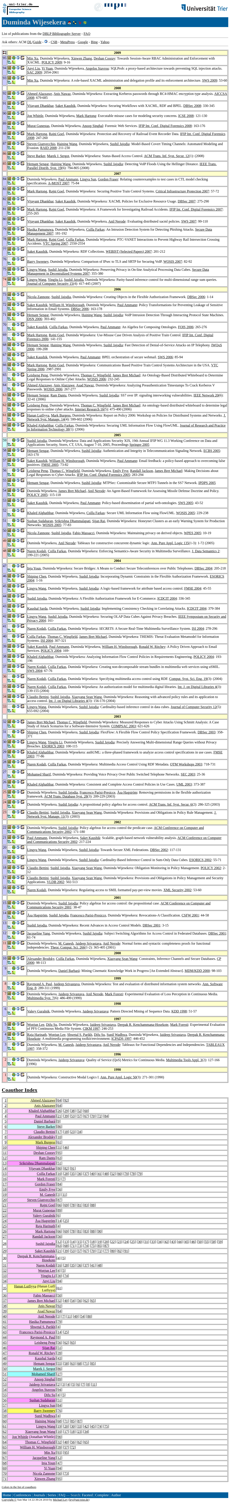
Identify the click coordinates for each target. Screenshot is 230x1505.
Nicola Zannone (38, 297)
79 (139, 1174)
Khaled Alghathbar (40, 425)
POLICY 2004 (51, 650)
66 (59, 1205)
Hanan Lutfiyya (38, 415)
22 (4, 1210)
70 (92, 1116)
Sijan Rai (98, 521)
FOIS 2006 (186, 327)
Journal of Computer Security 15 (50, 283)
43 (173, 1242)
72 (99, 1116)
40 (92, 1174)
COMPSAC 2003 (123, 726)
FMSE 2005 (49, 465)
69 (66, 1205)
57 (79, 1116)
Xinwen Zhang (81, 58)
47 (4, 1353)
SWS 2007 (188, 221)
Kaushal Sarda (37, 608)
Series (52, 1495)
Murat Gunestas (38, 126)
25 (66, 1221)
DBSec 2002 (159, 850)
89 (59, 1210)
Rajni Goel (56, 134)
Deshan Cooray (104, 58)
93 (59, 1452)
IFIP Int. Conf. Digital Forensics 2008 (165, 126)
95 (59, 1153)
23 (72, 1132)
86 (59, 1126)
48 (106, 1174)
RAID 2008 (48, 148)
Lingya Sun (88, 179)
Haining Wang (67, 144)
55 (206, 1242)
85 (99, 1246)
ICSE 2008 (186, 116)
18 (66, 1132)
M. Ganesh (66, 943)
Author (116, 1495)
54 (72, 1301)
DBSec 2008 (192, 106)
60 (86, 1111)
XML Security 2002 (177, 890)
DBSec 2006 (196, 297)
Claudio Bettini (38, 697)
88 (92, 1205)
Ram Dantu (58, 395)
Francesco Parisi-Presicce (97, 792)
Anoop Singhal (92, 126)
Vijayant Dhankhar (40, 106)
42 (166, 1242)
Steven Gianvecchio (41, 144)
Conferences (22, 1495)
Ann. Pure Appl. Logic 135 (170, 543)
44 (180, 1242)
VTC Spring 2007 (55, 243)
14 (4, 1168)
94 (59, 1281)
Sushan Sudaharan (40, 521)
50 (200, 1242)
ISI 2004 (198, 628)
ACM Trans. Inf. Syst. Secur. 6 (170, 804)
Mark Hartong (86, 116)
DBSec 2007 (186, 201)
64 (59, 1100)
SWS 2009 (209, 80)
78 (133, 1174)
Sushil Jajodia (119, 144)
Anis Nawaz (62, 94)
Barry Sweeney (37, 261)
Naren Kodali (36, 551)
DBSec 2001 (151, 925)
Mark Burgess (61, 415)
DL (29, 42)
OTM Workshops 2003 (186, 764)
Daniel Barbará (68, 971)
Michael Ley (60, 1499)
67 (86, 1116)
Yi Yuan (47, 68)
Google (83, 42)
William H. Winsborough (66, 305)
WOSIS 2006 (96, 379)
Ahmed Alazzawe (39, 94)
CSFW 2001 (190, 915)
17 (59, 1132)
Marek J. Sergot (58, 156)
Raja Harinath (37, 1035)
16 (4, 1179)
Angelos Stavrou (97, 68)
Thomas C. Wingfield (96, 375)
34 (79, 1132)
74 (86, 1246)
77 (106, 1251)
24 (4, 1221)
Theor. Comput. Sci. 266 (67, 947)
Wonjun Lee (35, 1024)
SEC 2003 (188, 774)
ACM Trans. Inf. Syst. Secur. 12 (166, 156)
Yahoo (104, 42)
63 (59, 1158)
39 (66, 1116)
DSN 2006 (34, 319)
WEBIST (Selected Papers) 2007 (129, 251)
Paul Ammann (68, 179)
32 (4, 1270)
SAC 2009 (34, 72)
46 (66, 1147)
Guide (37, 42)
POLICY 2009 (52, 62)
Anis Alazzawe (63, 385)
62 (86, 1301)
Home (7, 1495)
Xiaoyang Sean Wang (87, 697)
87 (59, 1200)
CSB (54, 42)
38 (72, 1111)
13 (4, 1163)
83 (86, 1205)
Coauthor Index (19, 1090)
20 (4, 1200)
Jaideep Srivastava (88, 943)
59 (220, 1242)
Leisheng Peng (37, 375)
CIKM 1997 (91, 1028)
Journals (39, 1495)
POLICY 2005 (37, 495)
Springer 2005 (139, 444)
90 (99, 1231)
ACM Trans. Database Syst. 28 (65, 796)
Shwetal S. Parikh (79, 1035)
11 (4, 1153)
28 (66, 1174)
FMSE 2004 (192, 588)
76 (59, 1410)
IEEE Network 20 (206, 395)
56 (59, 1189)
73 (79, 1246)
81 (79, 1205)
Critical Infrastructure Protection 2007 (182, 191)
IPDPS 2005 (207, 483)
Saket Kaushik (65, 106)
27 (4, 1236)
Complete (102, 1495)
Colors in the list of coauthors (19, 1487)
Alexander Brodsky (40, 959)
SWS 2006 (165, 357)
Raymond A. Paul (39, 984)
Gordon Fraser (108, 179)
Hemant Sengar (38, 164)
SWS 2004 (34, 671)
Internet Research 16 (89, 409)
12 (4, 1158)
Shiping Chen (36, 576)
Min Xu (32, 58)
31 (59, 1147)
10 (59, 1137)
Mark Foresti (114, 994)
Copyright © (9, 1499)
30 (139, 1242)
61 (59, 1142)
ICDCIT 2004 (167, 598)
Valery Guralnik (38, 1011)
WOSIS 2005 (185, 513)
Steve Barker (36, 156)
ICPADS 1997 (121, 1038)
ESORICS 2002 (200, 860)
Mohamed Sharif (39, 774)
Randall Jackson (141, 471)
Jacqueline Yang (38, 933)
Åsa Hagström (127, 792)
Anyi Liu (33, 68)
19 (4, 1194)
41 (99, 1174)
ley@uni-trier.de (78, 1499)
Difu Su (51, 1024)
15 (4, 1174)
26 (59, 1111)
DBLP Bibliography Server (62, 34)
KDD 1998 (179, 1011)
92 (66, 1100)
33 (153, 1242)
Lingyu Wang (36, 269)
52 (79, 1111)
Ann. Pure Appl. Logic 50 (118, 1077)
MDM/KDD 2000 (197, 971)
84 (106, 1116)
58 (213, 1242)
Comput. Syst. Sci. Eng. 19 (188, 679)
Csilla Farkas (95, 229)
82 (66, 1168)
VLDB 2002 (55, 882)
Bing (94, 42)
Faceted (87, 1495)
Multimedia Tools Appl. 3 (184, 1060)
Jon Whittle (35, 116)
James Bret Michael (126, 375)
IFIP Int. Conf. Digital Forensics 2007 (196, 209)
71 (72, 1246)
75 (92, 1246)
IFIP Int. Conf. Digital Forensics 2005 (103, 475)
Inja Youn (34, 568)
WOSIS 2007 (172, 261)
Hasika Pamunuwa (40, 229)
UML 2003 (184, 784)
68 (66, 1246)
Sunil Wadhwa (116, 1035)
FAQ (87, 34)
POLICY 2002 (211, 868)
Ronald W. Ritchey (152, 647)
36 (79, 1174)
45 (186, 1242)
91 (72, 1168)
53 (72, 1116)
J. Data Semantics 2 (205, 551)
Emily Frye (120, 471)
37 (86, 1174)
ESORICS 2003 (53, 746)
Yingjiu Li (55, 279)
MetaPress (67, 42)
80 (59, 1168)
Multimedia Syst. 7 (40, 998)
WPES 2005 (192, 533)
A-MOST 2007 (58, 183)
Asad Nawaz (85, 385)
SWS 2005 (185, 503)
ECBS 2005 (211, 451)
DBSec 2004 (203, 568)
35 (72, 1174)
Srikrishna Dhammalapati (73, 521)
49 (75, 1316)
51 (59, 1163)
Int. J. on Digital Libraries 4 (197, 687)
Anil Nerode (117, 221)
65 (92, 1301)
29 (66, 1111)
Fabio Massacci (83, 533)
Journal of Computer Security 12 (193, 707)
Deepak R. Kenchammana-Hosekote (142, 1024)
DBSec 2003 (206, 732)
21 (59, 1116)
